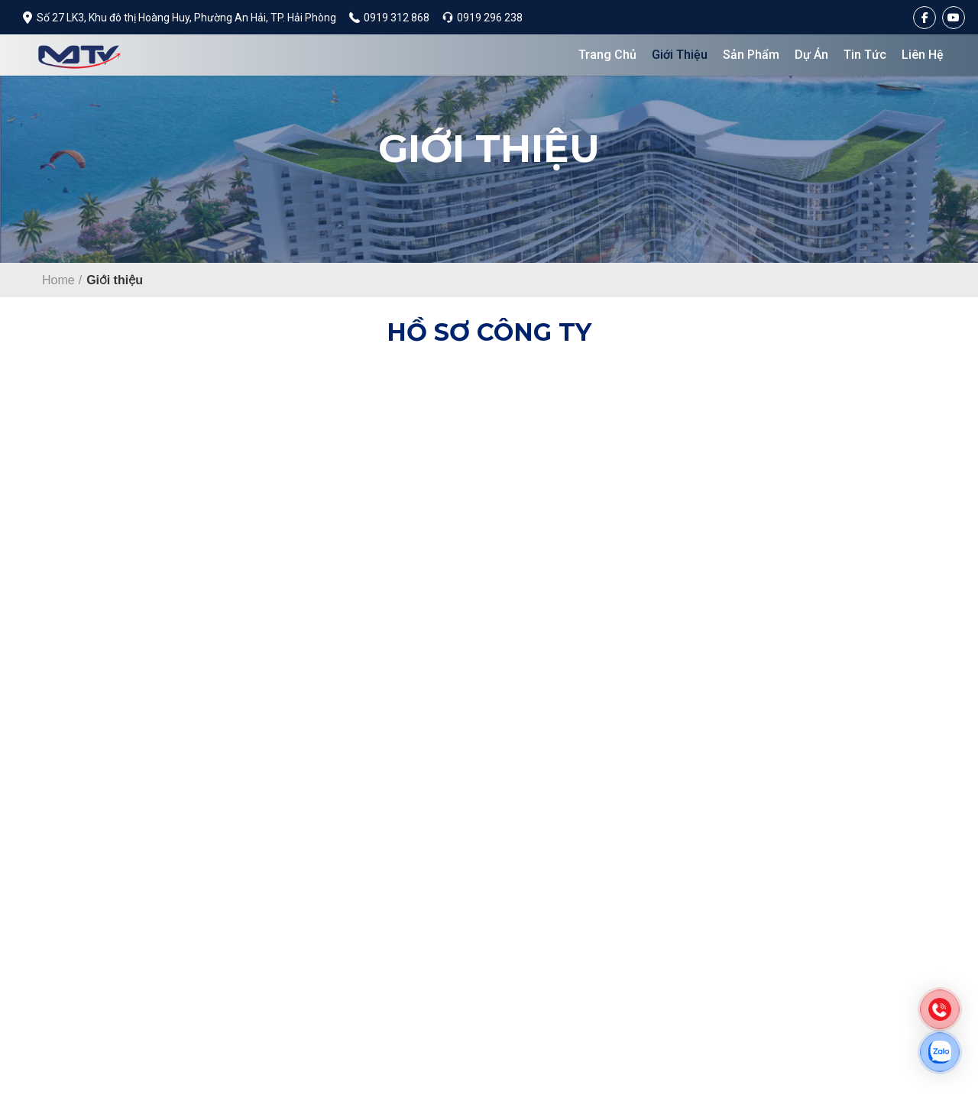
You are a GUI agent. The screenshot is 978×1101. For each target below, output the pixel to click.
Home (58, 280)
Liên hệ (923, 54)
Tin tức (865, 54)
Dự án (811, 54)
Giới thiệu (680, 54)
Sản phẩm (751, 54)
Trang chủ (607, 54)
